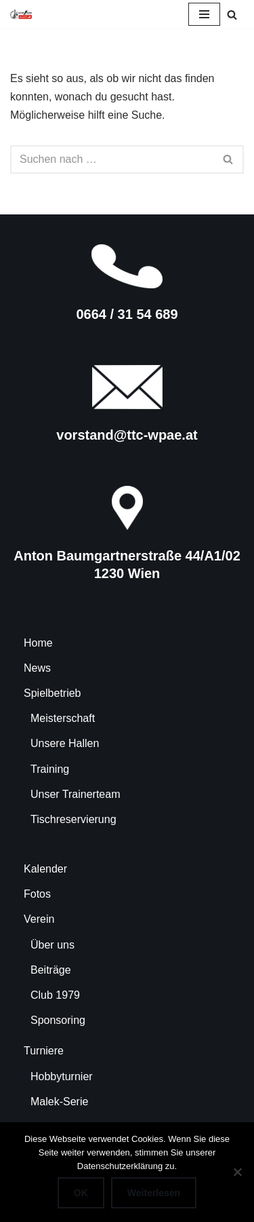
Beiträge (50, 970)
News (37, 668)
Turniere (44, 1050)
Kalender (45, 869)
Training (49, 769)
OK (81, 1192)
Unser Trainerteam (75, 794)
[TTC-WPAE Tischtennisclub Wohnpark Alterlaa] (21, 14)
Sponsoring (57, 1020)
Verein (39, 919)
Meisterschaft (62, 718)
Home (38, 643)
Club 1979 (55, 995)
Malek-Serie (59, 1101)
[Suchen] (232, 14)
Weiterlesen (153, 1192)
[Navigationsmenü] (204, 14)
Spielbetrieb (52, 693)
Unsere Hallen (64, 743)
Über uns (52, 945)
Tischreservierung (73, 819)
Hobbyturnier (61, 1076)
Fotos (37, 894)
